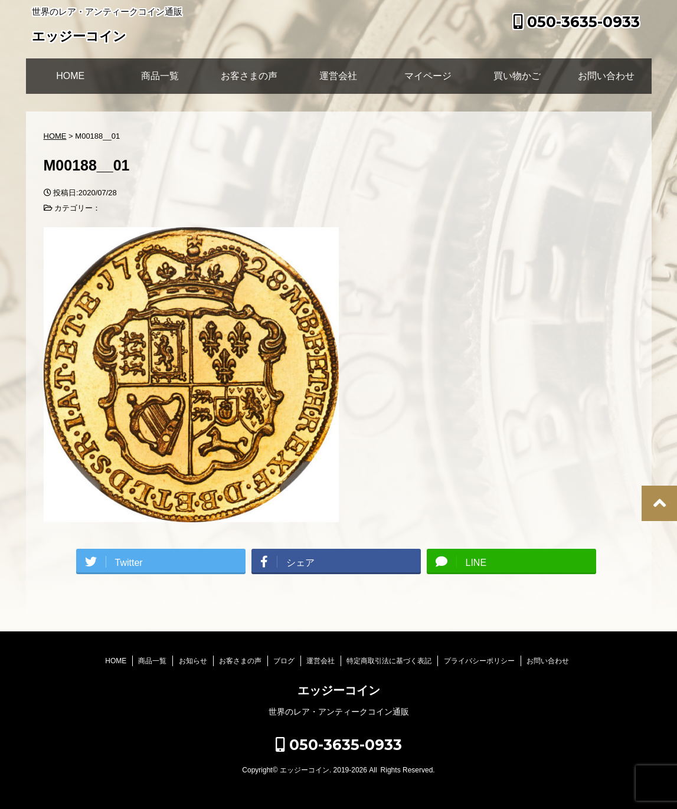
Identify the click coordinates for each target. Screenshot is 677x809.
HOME (70, 76)
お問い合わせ (606, 76)
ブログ (284, 661)
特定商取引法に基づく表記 (388, 661)
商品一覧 (160, 76)
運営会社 (338, 76)
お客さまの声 (249, 76)
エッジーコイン (79, 37)
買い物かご (517, 76)
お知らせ (193, 661)
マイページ (428, 76)
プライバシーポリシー (479, 661)
